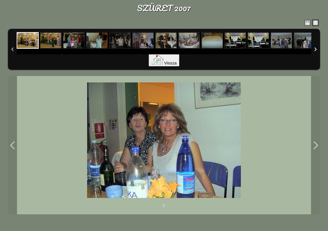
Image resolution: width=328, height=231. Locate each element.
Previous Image (12, 145)
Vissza (163, 63)
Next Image (315, 145)
